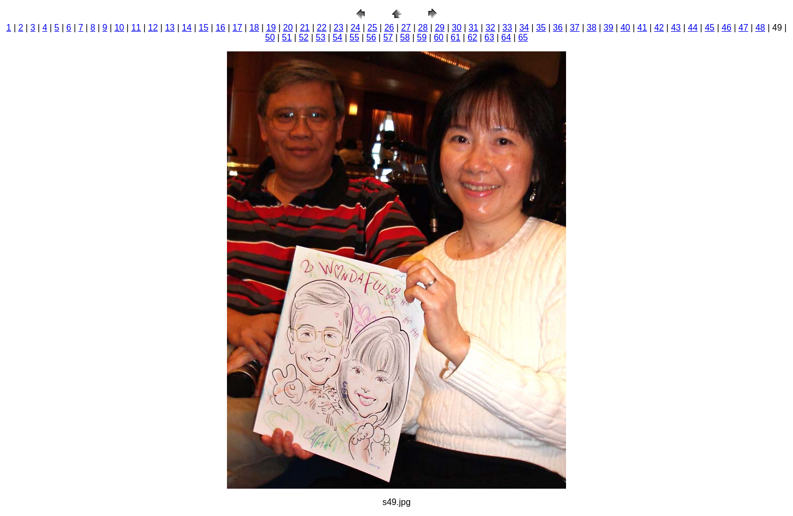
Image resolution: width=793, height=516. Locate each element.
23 (338, 27)
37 (575, 27)
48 (760, 27)
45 (710, 27)
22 (321, 27)
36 (558, 27)
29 (440, 27)
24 (355, 27)
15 (203, 27)
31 (474, 27)
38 (592, 27)
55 (354, 37)
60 (439, 37)
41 (642, 27)
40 (625, 27)
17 (237, 27)
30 (457, 27)
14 (187, 27)
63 (489, 37)
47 (743, 27)
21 (305, 27)
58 (405, 37)
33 (507, 27)
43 (676, 27)
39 (609, 27)
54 (337, 37)
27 (406, 27)
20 (288, 27)
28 (423, 27)
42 (659, 27)
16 (220, 27)
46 (727, 27)
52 (303, 37)
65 (523, 37)
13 (170, 27)
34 (524, 27)
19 (271, 27)
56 (371, 37)
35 (541, 27)
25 (372, 27)
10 (119, 27)
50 (270, 37)
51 (287, 37)
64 (506, 37)
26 (389, 27)
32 (490, 27)
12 (153, 27)
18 (254, 27)
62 (472, 37)
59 (422, 37)
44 (693, 27)
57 (388, 37)
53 (320, 37)
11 (136, 27)
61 (455, 37)
